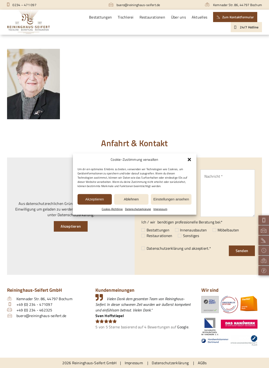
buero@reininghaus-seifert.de (134, 4)
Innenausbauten (193, 230)
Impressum (160, 209)
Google (182, 327)
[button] (189, 159)
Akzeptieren (94, 199)
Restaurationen (159, 235)
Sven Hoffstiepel (109, 315)
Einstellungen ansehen (171, 199)
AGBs (202, 363)
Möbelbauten (228, 230)
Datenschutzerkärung (138, 209)
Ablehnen (131, 199)
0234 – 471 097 (21, 4)
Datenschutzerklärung (165, 248)
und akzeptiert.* (179, 248)
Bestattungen (158, 230)
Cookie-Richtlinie (112, 209)
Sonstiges (191, 235)
